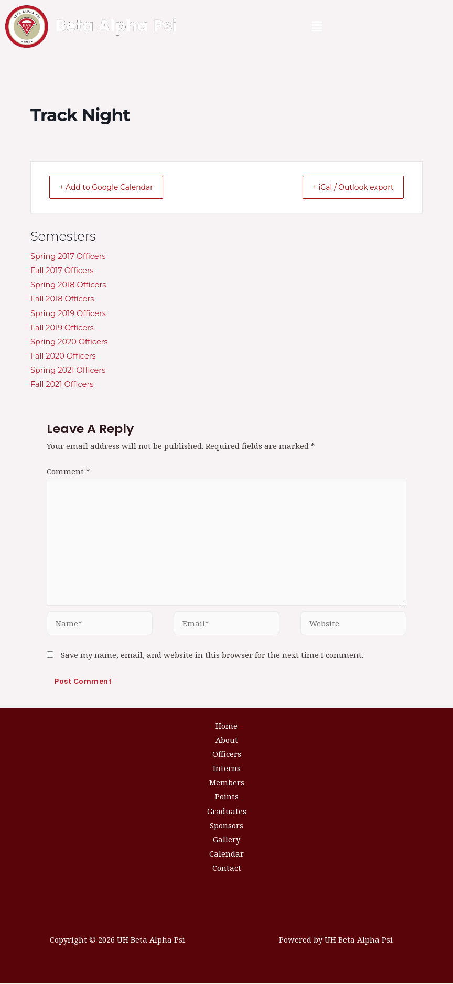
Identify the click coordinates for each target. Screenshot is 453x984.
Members (226, 782)
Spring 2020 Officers (69, 342)
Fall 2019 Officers (62, 328)
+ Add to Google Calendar (114, 187)
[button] (317, 27)
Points (227, 797)
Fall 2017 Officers (62, 271)
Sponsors (226, 825)
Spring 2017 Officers (68, 257)
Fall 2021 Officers (61, 385)
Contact (226, 868)
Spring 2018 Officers (68, 285)
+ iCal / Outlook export (345, 187)
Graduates (226, 811)
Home (226, 726)
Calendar (226, 854)
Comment (68, 472)
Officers (226, 754)
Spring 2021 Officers (67, 370)
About (226, 740)
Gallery (226, 840)
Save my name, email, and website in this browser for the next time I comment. (212, 655)
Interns (227, 768)
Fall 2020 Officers (63, 356)
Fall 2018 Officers (62, 299)
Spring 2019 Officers (68, 314)
